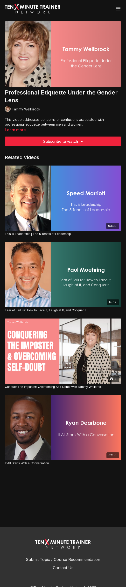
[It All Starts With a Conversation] (63, 463)
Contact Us (63, 567)
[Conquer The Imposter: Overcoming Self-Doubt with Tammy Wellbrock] (63, 386)
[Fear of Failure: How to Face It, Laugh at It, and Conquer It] (63, 310)
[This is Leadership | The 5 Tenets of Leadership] (63, 234)
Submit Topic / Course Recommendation (63, 559)
